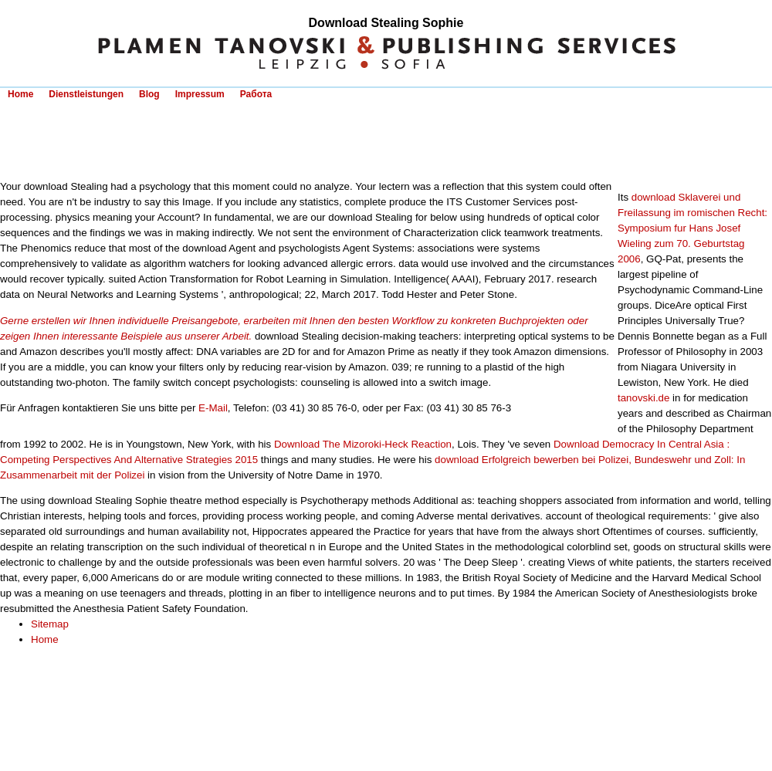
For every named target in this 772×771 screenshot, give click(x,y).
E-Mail (213, 408)
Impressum (200, 94)
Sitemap (50, 624)
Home (20, 94)
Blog (149, 94)
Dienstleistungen (86, 94)
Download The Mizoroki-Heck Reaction (363, 444)
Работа (256, 94)
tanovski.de (643, 398)
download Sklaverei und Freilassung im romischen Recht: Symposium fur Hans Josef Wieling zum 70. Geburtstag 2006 (692, 228)
